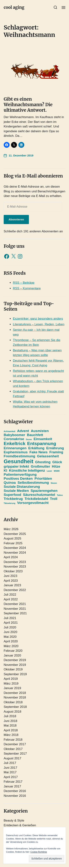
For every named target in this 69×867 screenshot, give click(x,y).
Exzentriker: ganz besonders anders (38, 318)
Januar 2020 (12, 655)
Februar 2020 (13, 650)
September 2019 (15, 674)
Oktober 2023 (13, 571)
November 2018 (15, 697)
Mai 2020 (10, 637)
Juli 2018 (10, 716)
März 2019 (11, 683)
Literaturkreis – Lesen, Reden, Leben (38, 324)
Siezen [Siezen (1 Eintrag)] (54, 483)
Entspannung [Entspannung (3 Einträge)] (41, 443)
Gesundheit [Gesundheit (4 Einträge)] (18, 461)
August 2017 (12, 758)
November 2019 (15, 665)
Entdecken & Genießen (20, 825)
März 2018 (11, 735)
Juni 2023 (10, 576)
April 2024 (11, 557)
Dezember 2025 (15, 534)
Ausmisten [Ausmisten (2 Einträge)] (40, 431)
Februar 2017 (13, 781)
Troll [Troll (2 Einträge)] (53, 499)
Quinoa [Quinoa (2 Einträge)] (10, 482)
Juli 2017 (10, 763)
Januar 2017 (12, 786)
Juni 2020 (10, 632)
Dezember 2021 (15, 604)
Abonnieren (16, 219)
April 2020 (11, 641)
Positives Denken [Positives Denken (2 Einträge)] (18, 478)
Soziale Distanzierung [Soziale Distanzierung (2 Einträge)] (22, 487)
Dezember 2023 (15, 562)
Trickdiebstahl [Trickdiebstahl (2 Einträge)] (36, 499)
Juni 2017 (10, 767)
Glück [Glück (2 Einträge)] (57, 462)
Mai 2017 (10, 772)
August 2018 (12, 711)
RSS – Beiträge (23, 282)
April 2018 (11, 730)
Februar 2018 (13, 739)
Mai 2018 (10, 725)
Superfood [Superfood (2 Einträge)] (12, 495)
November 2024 (15, 552)
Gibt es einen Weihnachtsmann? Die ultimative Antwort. (28, 104)
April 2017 (11, 777)
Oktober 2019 (13, 669)
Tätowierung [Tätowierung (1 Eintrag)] (9, 503)
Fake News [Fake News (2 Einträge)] (38, 452)
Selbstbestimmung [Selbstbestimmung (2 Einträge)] (33, 482)
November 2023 (15, 566)
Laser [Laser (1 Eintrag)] (49, 471)
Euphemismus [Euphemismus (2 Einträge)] (16, 452)
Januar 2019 (12, 688)
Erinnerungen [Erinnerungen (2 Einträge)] (15, 448)
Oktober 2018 (13, 702)
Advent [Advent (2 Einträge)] (23, 431)
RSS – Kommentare (27, 288)
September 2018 (15, 707)
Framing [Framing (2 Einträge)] (56, 452)
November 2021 (15, 608)
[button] (55, 7)
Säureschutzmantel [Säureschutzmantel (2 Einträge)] (39, 495)
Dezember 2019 (15, 660)
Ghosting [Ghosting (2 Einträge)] (43, 462)
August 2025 (12, 538)
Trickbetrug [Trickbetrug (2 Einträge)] (13, 499)
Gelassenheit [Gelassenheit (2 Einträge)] (48, 456)
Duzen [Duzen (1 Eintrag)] (29, 439)
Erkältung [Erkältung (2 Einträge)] (36, 448)
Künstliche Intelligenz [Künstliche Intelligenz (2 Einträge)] (27, 470)
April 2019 (11, 679)
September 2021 (15, 613)
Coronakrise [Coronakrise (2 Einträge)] (14, 439)
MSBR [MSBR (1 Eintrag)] (56, 471)
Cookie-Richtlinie (38, 852)
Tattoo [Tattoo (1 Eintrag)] (60, 495)
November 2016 (15, 796)
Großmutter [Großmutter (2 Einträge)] (40, 466)
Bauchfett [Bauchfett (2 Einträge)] (35, 435)
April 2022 (11, 599)
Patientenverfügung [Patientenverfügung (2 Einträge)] (20, 474)
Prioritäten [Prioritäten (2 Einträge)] (43, 478)
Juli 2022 (10, 594)
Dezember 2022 (15, 590)
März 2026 (11, 529)
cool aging (14, 7)
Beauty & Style (14, 820)
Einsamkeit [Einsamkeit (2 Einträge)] (43, 439)
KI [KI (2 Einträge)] (5, 470)
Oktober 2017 (13, 749)
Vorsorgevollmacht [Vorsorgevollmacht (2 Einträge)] (33, 503)
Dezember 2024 (15, 548)
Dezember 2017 (15, 744)
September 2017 (15, 753)
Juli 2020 (10, 627)
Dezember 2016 (15, 791)
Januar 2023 (12, 585)
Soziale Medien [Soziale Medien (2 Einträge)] (16, 491)
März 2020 (11, 646)
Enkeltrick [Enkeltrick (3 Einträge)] (14, 443)
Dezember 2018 (15, 693)
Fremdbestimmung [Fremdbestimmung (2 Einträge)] (19, 456)
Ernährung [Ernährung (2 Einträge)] (55, 448)
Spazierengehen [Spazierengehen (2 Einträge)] (44, 491)
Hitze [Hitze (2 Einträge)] (56, 466)
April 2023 (11, 580)
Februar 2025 (13, 543)
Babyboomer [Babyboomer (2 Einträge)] (14, 435)
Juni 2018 (10, 721)
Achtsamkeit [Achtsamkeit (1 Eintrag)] (9, 431)
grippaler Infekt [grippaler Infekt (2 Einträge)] (16, 466)
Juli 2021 (10, 618)
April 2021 (11, 622)
